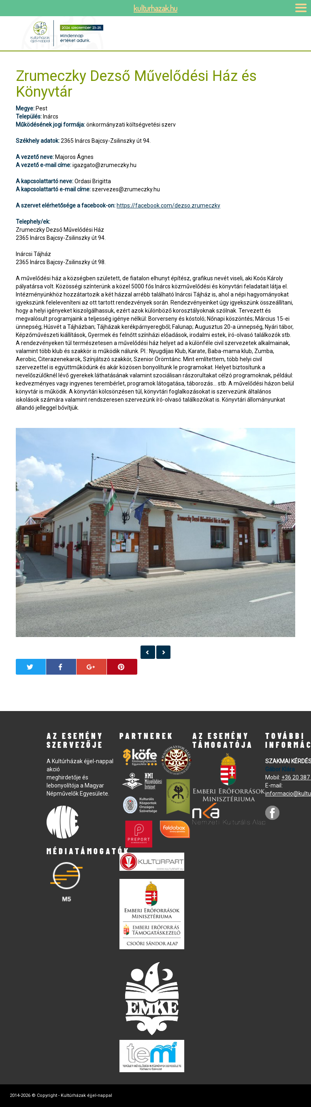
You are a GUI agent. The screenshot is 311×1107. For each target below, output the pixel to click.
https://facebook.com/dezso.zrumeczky (168, 205)
